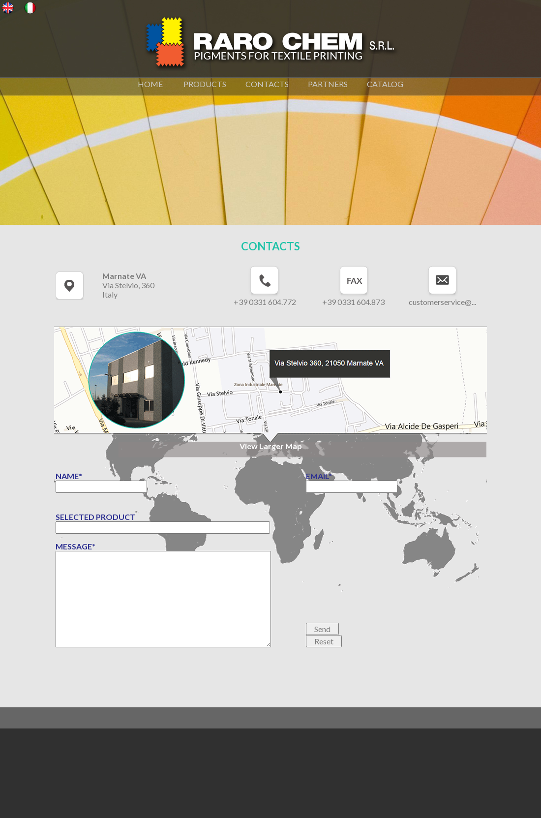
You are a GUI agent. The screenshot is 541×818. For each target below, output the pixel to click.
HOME (152, 84)
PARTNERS (327, 84)
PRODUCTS (205, 84)
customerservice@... (442, 301)
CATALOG (384, 84)
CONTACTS (267, 84)
